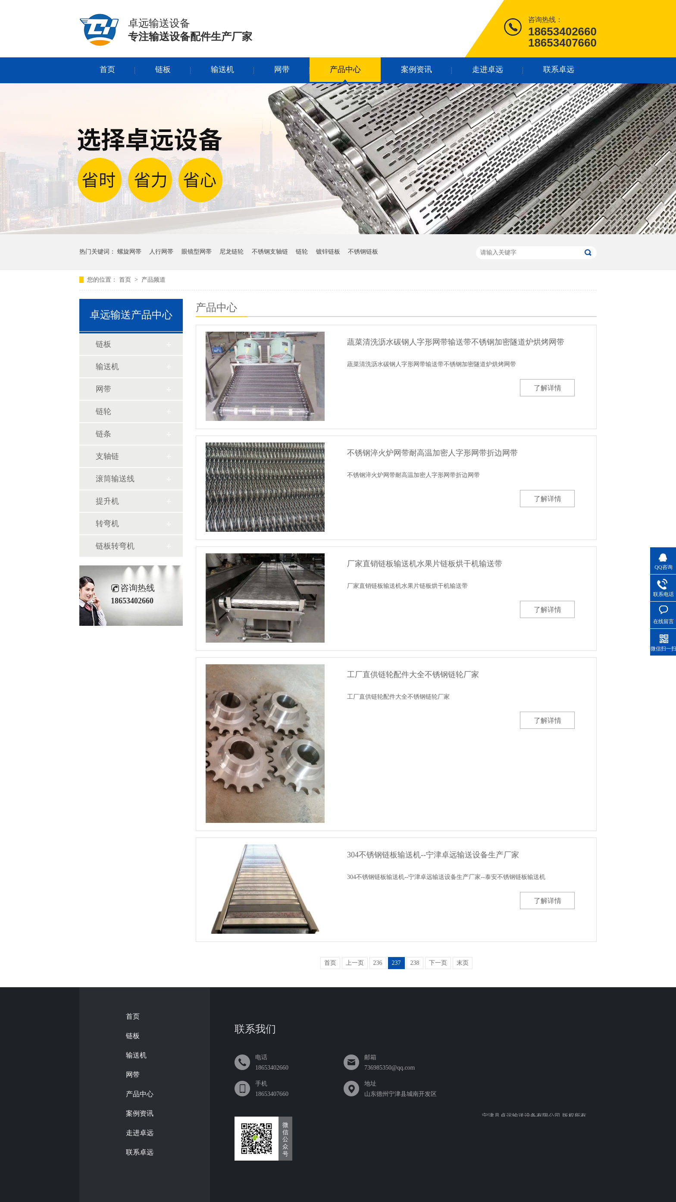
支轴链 (107, 456)
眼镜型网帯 (197, 251)
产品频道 (153, 279)
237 (396, 963)
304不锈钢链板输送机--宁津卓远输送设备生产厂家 (433, 855)
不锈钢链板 (363, 251)
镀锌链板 (328, 251)
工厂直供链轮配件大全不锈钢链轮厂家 (413, 674)
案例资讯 (416, 69)
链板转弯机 (115, 546)
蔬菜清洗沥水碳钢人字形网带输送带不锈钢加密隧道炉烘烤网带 (455, 342)
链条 (103, 434)
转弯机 (107, 523)
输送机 (222, 69)
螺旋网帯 (129, 251)
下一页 (438, 963)
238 (414, 963)
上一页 (355, 963)
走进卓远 (487, 69)
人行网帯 (161, 251)
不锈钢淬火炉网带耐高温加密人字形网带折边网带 (432, 453)
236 (377, 963)
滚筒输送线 (115, 478)
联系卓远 (558, 69)
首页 (107, 69)
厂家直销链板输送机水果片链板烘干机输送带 (424, 563)
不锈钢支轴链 (270, 251)
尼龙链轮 (231, 251)
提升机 (107, 501)
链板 (163, 69)
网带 (282, 69)
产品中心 (345, 69)
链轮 (302, 251)
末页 (463, 963)
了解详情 (547, 388)
